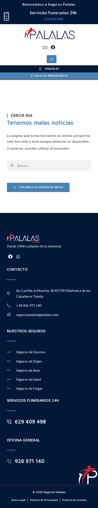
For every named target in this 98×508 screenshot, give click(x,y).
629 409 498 (53, 19)
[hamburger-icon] (51, 59)
